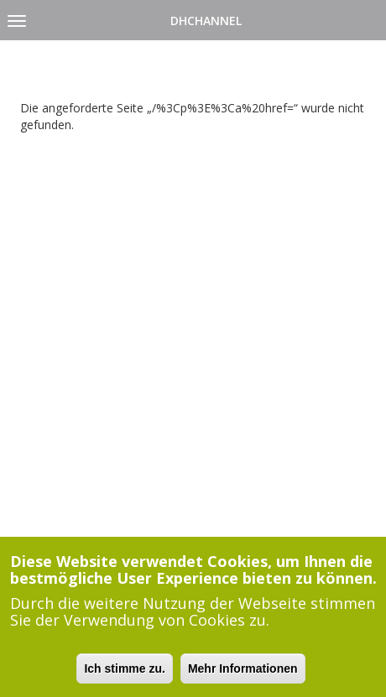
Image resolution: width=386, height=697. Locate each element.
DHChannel (206, 21)
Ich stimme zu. (124, 671)
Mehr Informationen (243, 671)
